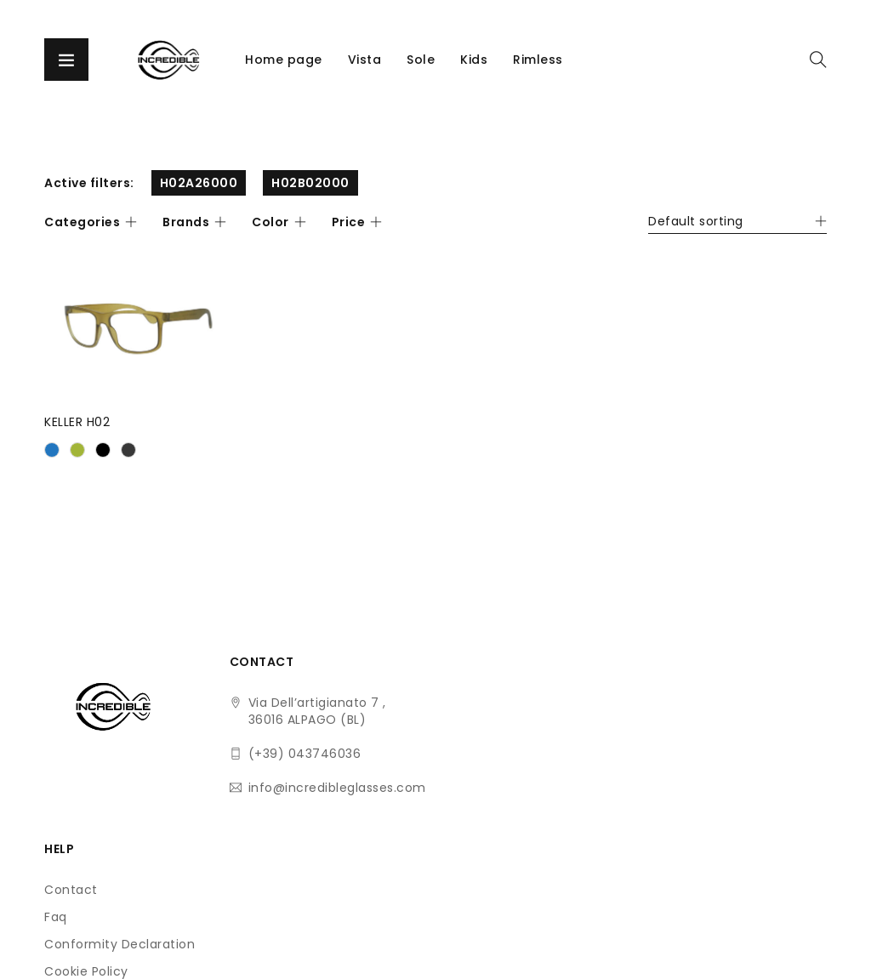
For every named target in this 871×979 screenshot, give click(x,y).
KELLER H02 (77, 421)
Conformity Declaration (475, 757)
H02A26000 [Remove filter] (199, 182)
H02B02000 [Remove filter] (310, 182)
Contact (426, 702)
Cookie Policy (442, 784)
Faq (411, 729)
